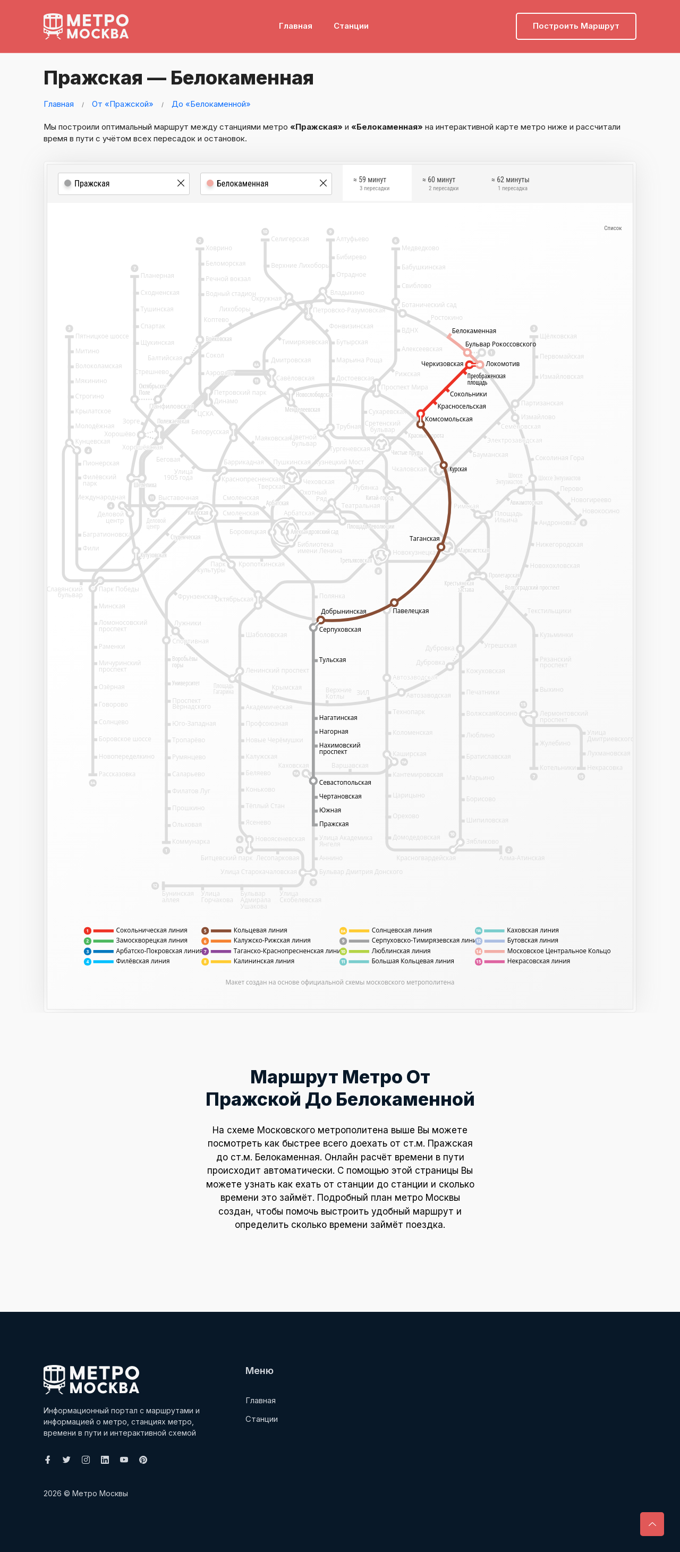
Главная (295, 24)
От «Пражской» (123, 104)
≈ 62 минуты (510, 185)
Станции (351, 24)
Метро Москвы (100, 1493)
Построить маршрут (576, 24)
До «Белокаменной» (211, 104)
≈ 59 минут (371, 185)
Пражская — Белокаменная (182, 77)
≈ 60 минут (440, 185)
